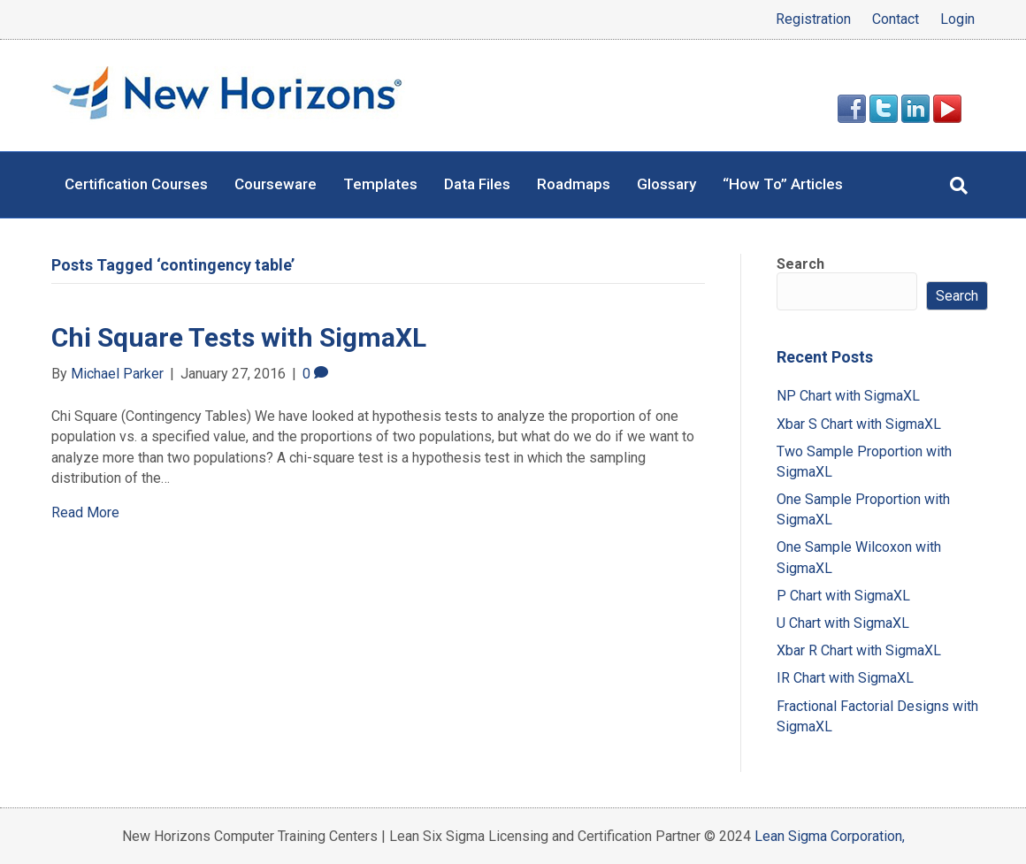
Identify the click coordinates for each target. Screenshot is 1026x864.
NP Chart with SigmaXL (848, 395)
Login (957, 19)
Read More (85, 512)
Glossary (666, 184)
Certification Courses (136, 184)
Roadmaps (573, 184)
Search (800, 264)
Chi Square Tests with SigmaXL (238, 337)
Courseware (275, 184)
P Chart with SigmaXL (843, 595)
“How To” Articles (783, 184)
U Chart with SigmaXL (843, 623)
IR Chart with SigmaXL (845, 677)
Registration (813, 19)
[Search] (959, 186)
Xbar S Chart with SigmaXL (859, 424)
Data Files (477, 184)
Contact (895, 19)
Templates (380, 184)
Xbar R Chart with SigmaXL (859, 650)
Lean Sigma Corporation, (829, 836)
